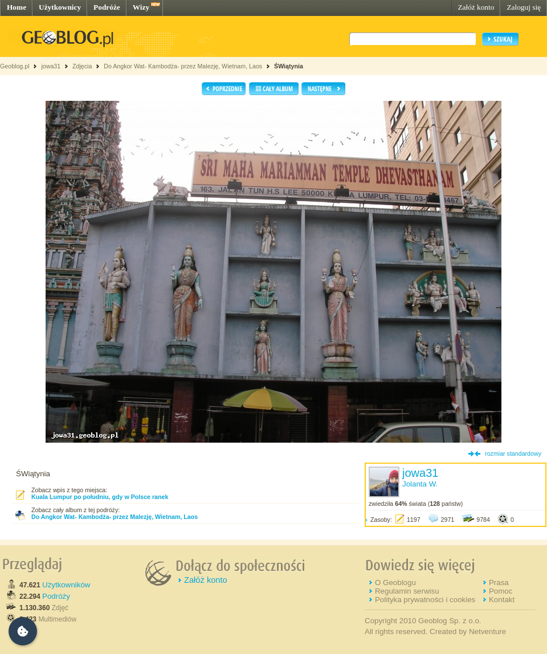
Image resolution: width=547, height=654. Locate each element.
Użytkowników (66, 585)
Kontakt (502, 599)
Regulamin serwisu (407, 591)
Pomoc (500, 591)
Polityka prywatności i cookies (425, 599)
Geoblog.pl (15, 66)
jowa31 (50, 66)
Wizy (141, 7)
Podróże (106, 7)
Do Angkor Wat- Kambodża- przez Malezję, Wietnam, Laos (183, 66)
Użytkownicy (60, 7)
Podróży (56, 596)
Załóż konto (476, 7)
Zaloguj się (524, 7)
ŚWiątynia (288, 66)
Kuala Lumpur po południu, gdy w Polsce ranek (99, 496)
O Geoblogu (395, 582)
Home (16, 7)
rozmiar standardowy (513, 453)
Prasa (499, 582)
